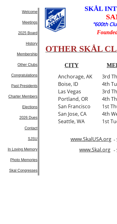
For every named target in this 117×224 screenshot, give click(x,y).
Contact (31, 128)
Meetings (29, 22)
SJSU (32, 139)
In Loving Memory (22, 149)
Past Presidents (24, 86)
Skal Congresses (23, 170)
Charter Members (22, 96)
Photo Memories (23, 160)
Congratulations (24, 75)
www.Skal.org (94, 149)
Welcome (29, 12)
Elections (29, 107)
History (31, 43)
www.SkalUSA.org (91, 139)
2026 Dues (28, 117)
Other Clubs (27, 65)
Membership (27, 54)
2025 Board (27, 33)
